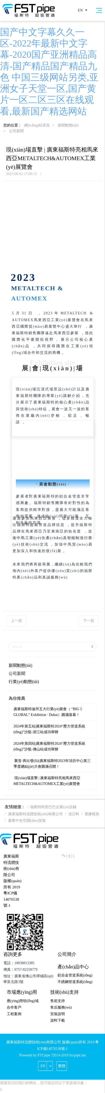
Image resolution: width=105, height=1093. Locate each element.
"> (65, 856)
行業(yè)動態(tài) (24, 681)
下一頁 (88, 621)
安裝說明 (57, 1014)
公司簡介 (67, 954)
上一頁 (16, 621)
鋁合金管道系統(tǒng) (75, 975)
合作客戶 (14, 1007)
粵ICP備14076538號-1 (11, 899)
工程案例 (14, 1014)
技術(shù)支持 (64, 992)
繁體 (61, 1066)
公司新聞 (16, 131)
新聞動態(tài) (68, 125)
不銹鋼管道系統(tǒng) (75, 982)
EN (80, 10)
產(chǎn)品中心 (73, 966)
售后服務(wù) (61, 1007)
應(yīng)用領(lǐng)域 (22, 1001)
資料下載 (57, 1020)
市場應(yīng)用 (22, 992)
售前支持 (57, 1001)
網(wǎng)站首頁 (37, 125)
